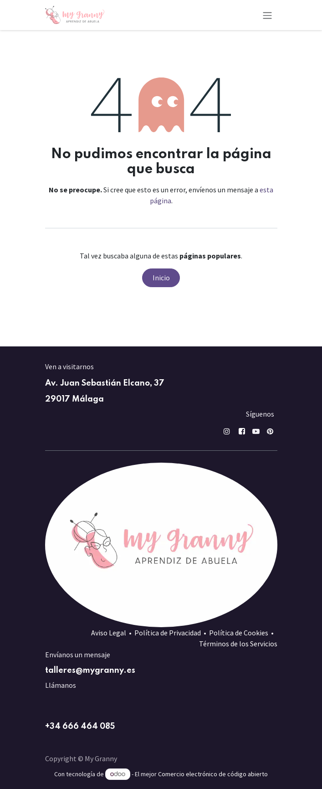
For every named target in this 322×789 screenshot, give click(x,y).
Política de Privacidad (167, 632)
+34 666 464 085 (80, 726)
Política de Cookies (238, 632)
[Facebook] (241, 431)
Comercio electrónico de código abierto (213, 774)
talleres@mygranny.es (90, 670)
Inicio (161, 277)
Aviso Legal (108, 632)
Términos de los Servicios (238, 643)
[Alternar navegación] (267, 15)
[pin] (270, 431)
